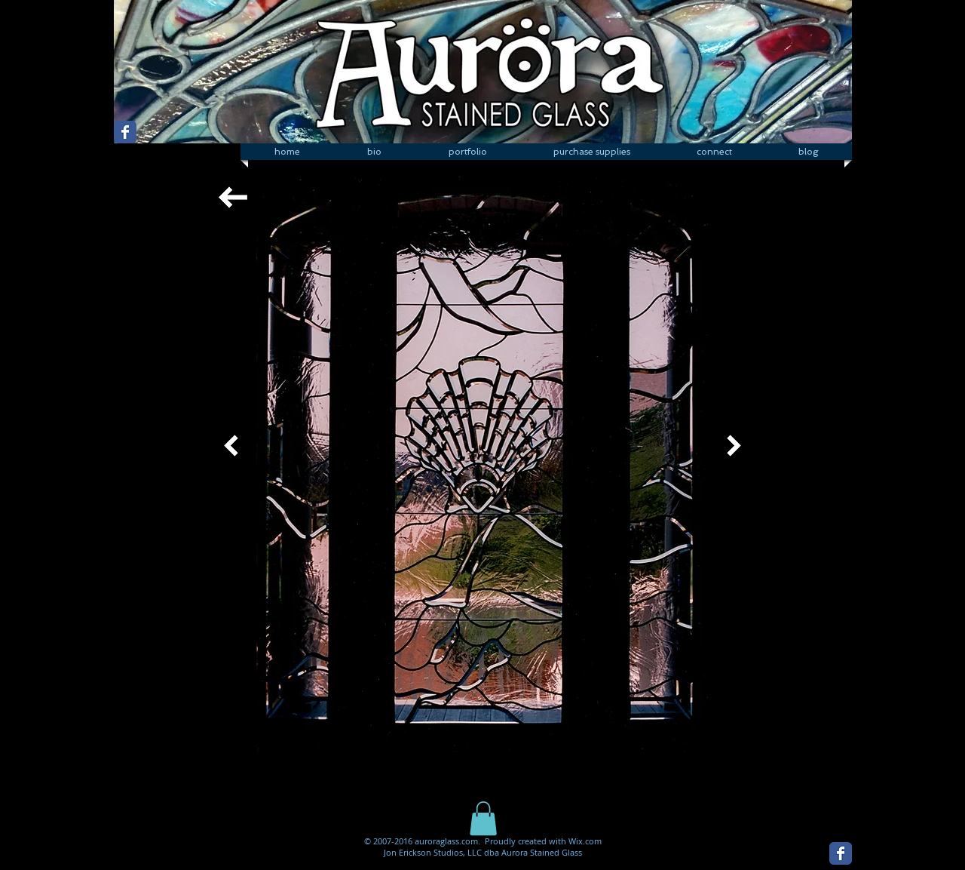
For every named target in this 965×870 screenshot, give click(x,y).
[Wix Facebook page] (125, 132)
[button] (467, 151)
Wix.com (585, 841)
